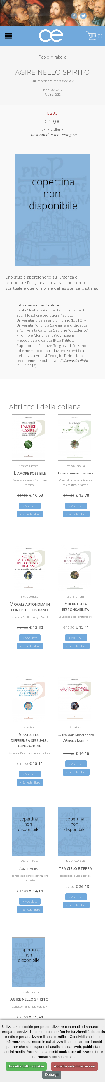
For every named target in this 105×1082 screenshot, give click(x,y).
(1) (94, 35)
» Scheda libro (30, 514)
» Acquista (29, 506)
